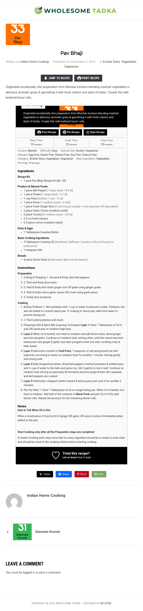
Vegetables (128, 61)
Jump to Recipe (57, 78)
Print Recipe (88, 78)
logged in (29, 572)
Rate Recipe (95, 132)
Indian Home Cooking (34, 61)
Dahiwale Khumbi (47, 531)
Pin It (83, 474)
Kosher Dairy (111, 61)
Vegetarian (71, 66)
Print (101, 474)
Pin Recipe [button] (71, 132)
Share (65, 474)
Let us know (70, 457)
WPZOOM (105, 603)
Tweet (46, 474)
